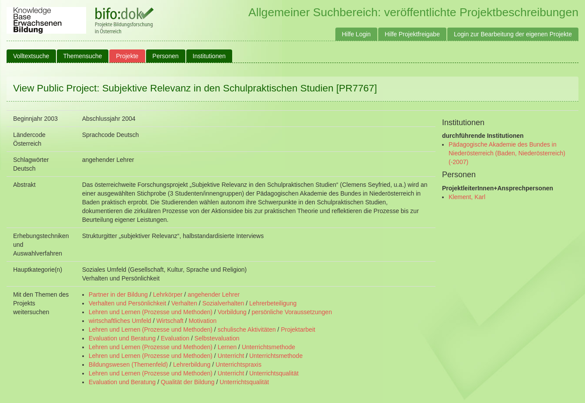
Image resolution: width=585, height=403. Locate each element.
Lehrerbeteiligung (272, 303)
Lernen (227, 346)
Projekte (127, 56)
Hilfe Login (356, 34)
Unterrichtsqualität (274, 373)
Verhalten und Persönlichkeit (127, 303)
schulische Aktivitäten (247, 329)
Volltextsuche (31, 56)
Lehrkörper (168, 294)
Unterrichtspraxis (238, 364)
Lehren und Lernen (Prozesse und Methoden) (150, 311)
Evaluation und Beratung (122, 338)
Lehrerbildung (192, 364)
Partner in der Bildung (118, 294)
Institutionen (209, 56)
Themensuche (82, 56)
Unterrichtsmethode (268, 346)
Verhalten (184, 303)
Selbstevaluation (217, 338)
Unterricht (231, 355)
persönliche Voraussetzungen (291, 311)
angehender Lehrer (214, 294)
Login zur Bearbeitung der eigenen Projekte (513, 34)
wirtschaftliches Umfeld (120, 320)
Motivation (202, 320)
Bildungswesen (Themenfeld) (128, 364)
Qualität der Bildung (188, 381)
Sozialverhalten (223, 303)
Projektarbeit (298, 329)
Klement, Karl (467, 196)
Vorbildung (232, 311)
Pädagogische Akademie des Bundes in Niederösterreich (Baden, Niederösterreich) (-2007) (507, 153)
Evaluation (175, 338)
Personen (166, 56)
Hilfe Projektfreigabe (412, 34)
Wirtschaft (169, 320)
